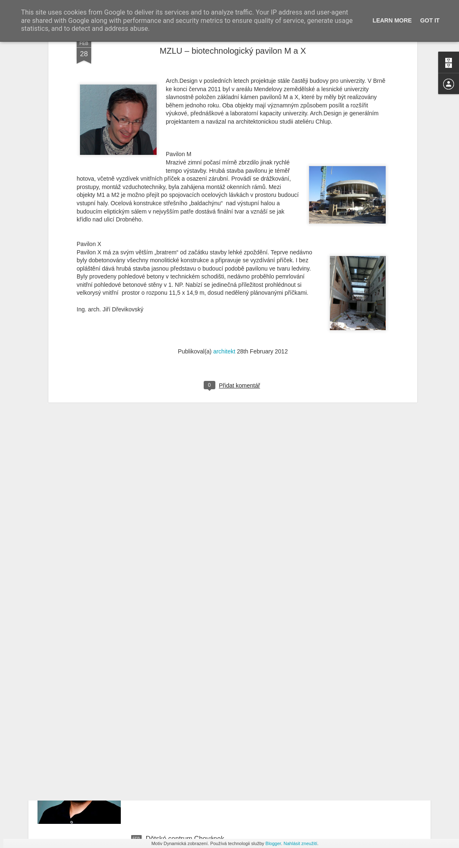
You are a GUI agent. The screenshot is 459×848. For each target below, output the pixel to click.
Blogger (273, 843)
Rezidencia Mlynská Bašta (185, 744)
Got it (430, 20)
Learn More (392, 20)
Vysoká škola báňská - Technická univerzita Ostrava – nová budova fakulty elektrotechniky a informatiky (225, 559)
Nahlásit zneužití (300, 843)
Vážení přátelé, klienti (178, 649)
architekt (224, 187)
